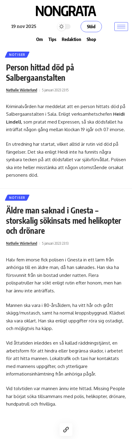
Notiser (17, 54)
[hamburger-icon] (121, 26)
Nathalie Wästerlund (21, 90)
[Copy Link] (66, 429)
